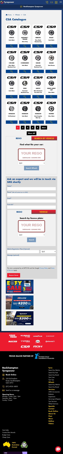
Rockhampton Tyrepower (31, 7)
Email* (9, 198)
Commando (25, 63)
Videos (51, 405)
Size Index (5, 412)
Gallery (51, 403)
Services (51, 371)
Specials (51, 388)
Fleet (50, 398)
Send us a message (12, 372)
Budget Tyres (6, 416)
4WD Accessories (54, 373)
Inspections (51, 378)
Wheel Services (53, 385)
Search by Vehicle (54, 352)
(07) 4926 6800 (12, 368)
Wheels (51, 364)
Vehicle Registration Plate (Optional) (18, 249)
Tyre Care (51, 359)
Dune (11, 88)
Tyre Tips (51, 361)
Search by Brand (53, 356)
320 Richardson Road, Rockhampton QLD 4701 (13, 362)
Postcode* (10, 204)
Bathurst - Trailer (24, 38)
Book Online (53, 393)
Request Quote (13, 275)
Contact (51, 390)
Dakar (38, 63)
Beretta (38, 37)
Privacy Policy (44, 268)
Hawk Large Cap (51, 89)
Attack (11, 37)
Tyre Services (52, 383)
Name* (9, 186)
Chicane (11, 63)
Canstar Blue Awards (8, 414)
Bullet (51, 37)
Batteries (51, 376)
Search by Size (53, 354)
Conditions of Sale (24, 451)
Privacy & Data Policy (13, 451)
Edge (25, 88)
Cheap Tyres (6, 419)
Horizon (12, 113)
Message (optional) (13, 255)
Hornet (51, 113)
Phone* (17, 192)
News (50, 400)
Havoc (38, 88)
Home (9, 15)
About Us (52, 395)
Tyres (50, 349)
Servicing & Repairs (54, 380)
